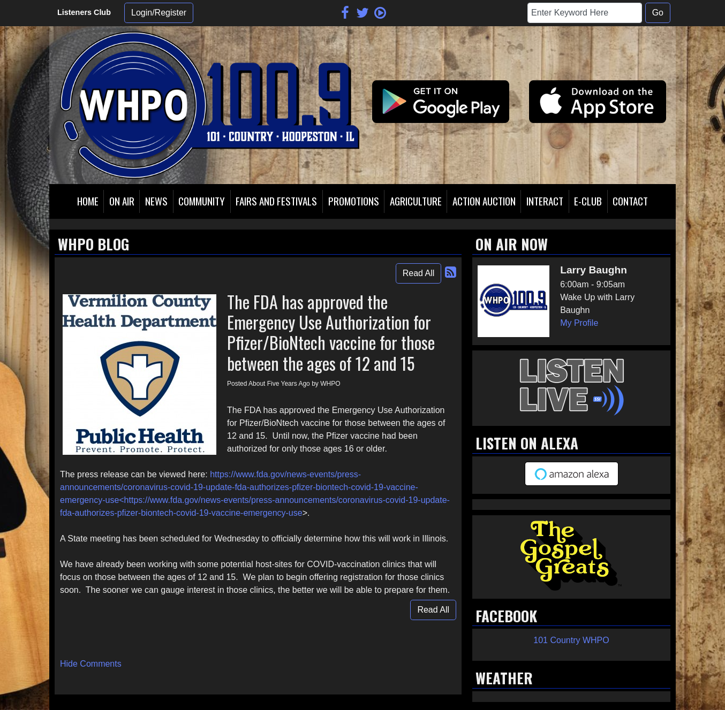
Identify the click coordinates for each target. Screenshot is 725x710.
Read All (419, 273)
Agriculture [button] (416, 201)
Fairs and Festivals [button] (276, 201)
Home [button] (88, 201)
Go (657, 12)
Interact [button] (544, 201)
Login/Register (158, 12)
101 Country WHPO (571, 640)
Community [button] (201, 201)
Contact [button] (630, 201)
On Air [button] (121, 201)
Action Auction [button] (484, 201)
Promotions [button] (353, 201)
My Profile (579, 322)
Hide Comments (91, 663)
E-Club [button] (588, 201)
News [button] (156, 201)
